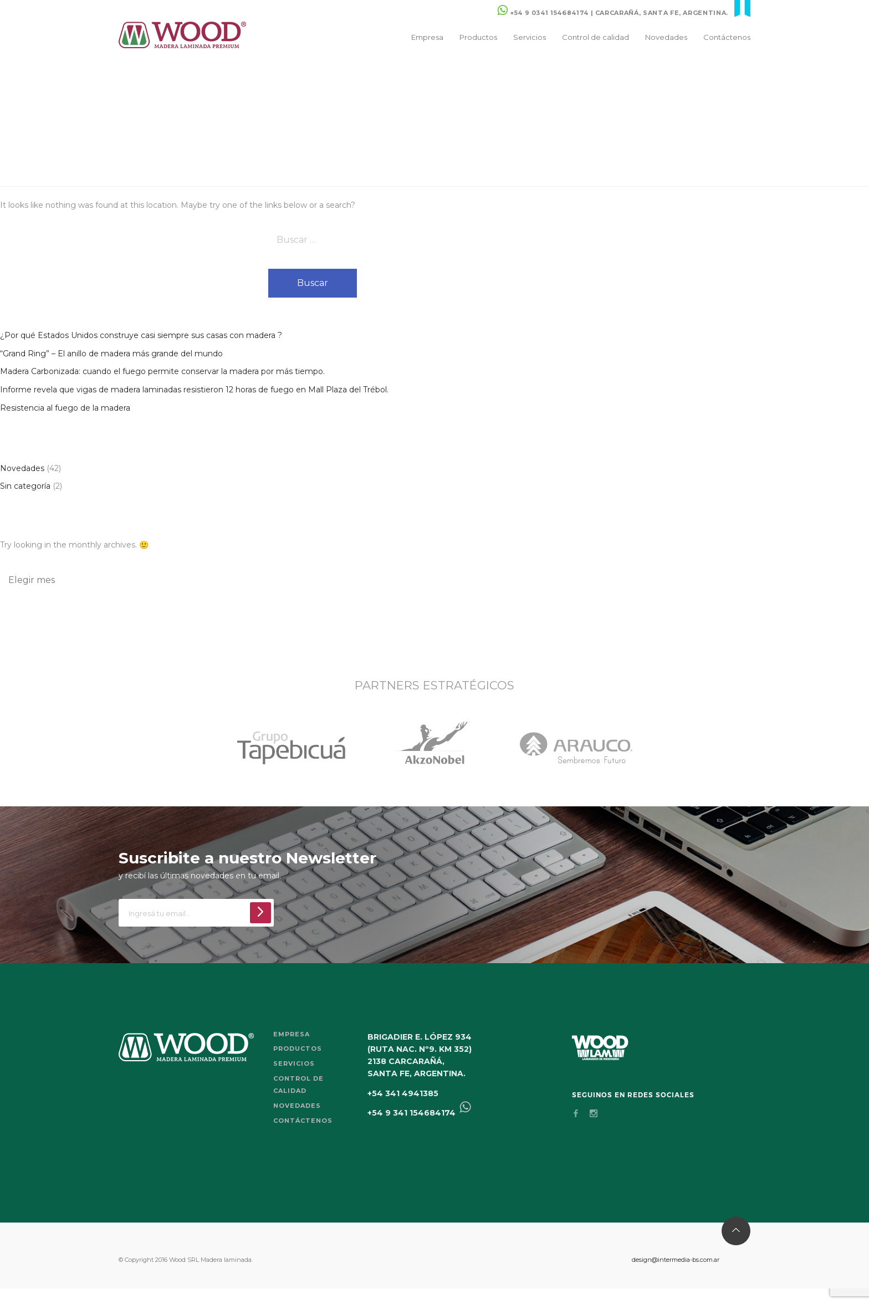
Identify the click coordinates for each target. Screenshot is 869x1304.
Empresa (427, 37)
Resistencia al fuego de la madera (65, 408)
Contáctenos (726, 37)
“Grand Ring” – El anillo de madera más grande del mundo (111, 354)
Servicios (529, 37)
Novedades (666, 37)
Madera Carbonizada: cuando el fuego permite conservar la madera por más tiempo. (162, 371)
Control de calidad (595, 37)
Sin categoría (25, 486)
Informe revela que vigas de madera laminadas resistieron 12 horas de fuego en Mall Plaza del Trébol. (194, 390)
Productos (478, 37)
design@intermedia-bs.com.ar (675, 1260)
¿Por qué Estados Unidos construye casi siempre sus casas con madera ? (141, 335)
